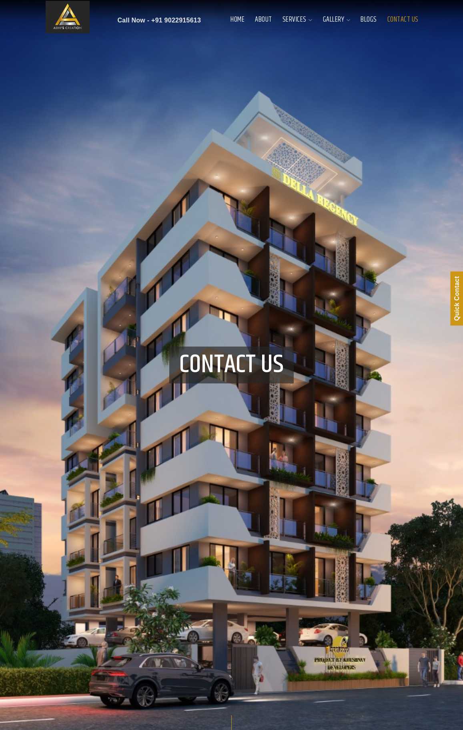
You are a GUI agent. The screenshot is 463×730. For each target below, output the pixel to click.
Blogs (369, 19)
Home (237, 19)
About (263, 19)
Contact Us (403, 19)
